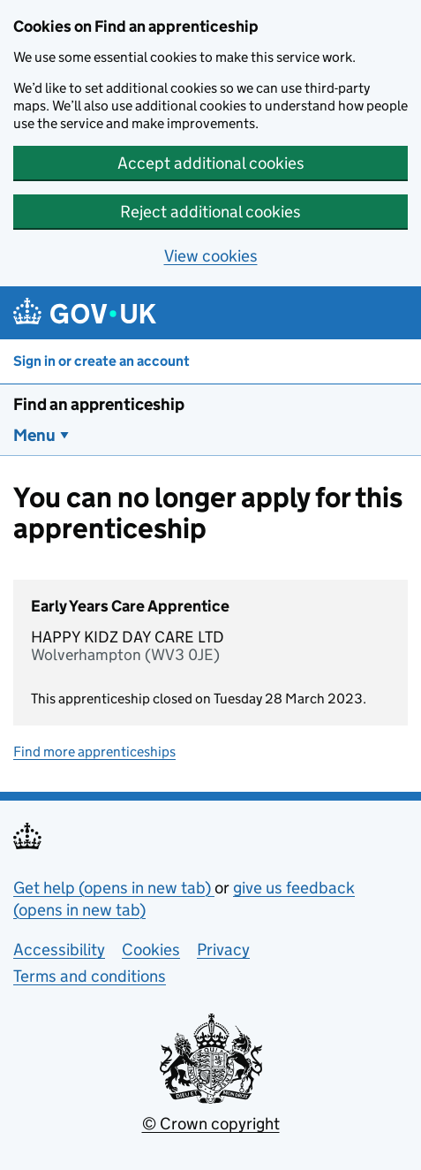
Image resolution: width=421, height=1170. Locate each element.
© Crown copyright (211, 1123)
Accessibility (59, 949)
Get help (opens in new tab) (113, 888)
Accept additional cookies (210, 163)
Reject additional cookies (210, 211)
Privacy (223, 949)
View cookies (211, 255)
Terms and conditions (89, 976)
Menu (34, 435)
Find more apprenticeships (94, 751)
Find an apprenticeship (98, 404)
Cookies (151, 949)
